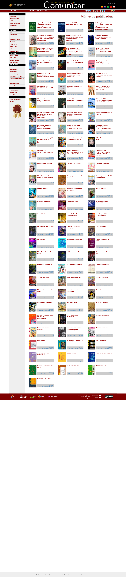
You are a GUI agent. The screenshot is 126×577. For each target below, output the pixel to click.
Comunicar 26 (109, 271)
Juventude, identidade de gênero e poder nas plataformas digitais (75, 62)
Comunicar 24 (80, 284)
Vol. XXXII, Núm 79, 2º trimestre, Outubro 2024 (45, 56)
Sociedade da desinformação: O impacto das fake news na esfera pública (75, 75)
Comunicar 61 (51, 132)
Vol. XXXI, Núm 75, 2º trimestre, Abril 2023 (75, 68)
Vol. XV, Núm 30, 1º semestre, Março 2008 (75, 259)
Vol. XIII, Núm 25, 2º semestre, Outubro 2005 (46, 285)
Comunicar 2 (110, 372)
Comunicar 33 (80, 246)
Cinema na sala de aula (102, 327)
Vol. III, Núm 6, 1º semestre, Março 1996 (76, 361)
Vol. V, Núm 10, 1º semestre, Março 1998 (46, 348)
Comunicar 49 (51, 182)
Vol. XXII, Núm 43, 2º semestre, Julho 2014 (46, 209)
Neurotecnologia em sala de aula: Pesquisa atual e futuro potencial (44, 62)
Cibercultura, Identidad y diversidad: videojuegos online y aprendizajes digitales (103, 37)
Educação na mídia (101, 340)
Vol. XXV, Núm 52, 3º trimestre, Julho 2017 (46, 171)
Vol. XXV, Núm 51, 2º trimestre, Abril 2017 (75, 171)
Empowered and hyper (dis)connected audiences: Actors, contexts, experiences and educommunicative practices (74, 51)
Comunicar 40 (51, 220)
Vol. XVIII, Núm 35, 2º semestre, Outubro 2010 (104, 234)
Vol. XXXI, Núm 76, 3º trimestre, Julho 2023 (46, 68)
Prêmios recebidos (14, 83)
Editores (32, 10)
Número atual (13, 16)
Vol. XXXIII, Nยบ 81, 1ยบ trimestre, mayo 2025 (75, 43)
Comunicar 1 (51, 385)
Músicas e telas (41, 239)
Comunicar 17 (109, 309)
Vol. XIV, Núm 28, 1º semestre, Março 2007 (46, 272)
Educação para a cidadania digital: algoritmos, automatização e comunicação (104, 62)
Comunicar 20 (109, 296)
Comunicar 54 (80, 157)
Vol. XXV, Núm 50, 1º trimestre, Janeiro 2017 (104, 171)
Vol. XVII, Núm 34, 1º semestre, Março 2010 (46, 247)
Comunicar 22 (51, 296)
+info (87, 574)
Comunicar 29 (109, 258)
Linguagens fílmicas (101, 226)
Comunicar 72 (80, 80)
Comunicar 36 (80, 233)
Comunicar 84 (80, 29)
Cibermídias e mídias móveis (74, 239)
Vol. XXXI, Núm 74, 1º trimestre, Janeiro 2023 (104, 68)
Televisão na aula (71, 353)
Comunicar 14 (109, 322)
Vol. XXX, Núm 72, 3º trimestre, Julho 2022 (75, 81)
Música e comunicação (102, 277)
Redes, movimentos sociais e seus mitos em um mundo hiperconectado (103, 88)
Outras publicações (14, 90)
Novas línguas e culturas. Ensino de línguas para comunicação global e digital (103, 50)
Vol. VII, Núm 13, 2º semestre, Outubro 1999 (46, 335)
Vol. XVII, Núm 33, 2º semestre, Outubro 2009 (75, 247)
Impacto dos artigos (14, 74)
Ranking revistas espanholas (17, 78)
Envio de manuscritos (15, 37)
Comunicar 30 (80, 258)
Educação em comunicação (74, 277)
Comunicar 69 (80, 93)
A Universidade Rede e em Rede (45, 226)
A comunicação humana (102, 315)
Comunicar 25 (51, 284)
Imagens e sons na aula (73, 365)
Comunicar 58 (51, 144)
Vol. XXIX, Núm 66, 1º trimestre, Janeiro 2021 (75, 106)
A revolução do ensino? (73, 201)
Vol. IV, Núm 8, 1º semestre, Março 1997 (105, 348)
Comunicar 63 (80, 119)
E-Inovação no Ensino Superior (75, 163)
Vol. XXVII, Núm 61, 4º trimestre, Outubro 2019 (45, 133)
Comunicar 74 (109, 67)
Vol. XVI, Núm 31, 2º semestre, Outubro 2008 (46, 259)
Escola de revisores (14, 60)
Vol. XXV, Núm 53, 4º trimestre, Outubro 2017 (104, 158)
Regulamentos (13, 34)
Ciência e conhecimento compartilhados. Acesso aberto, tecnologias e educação (75, 152)
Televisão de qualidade (43, 277)
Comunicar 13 (51, 334)
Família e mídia (41, 340)
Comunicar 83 (109, 29)
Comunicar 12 (80, 334)
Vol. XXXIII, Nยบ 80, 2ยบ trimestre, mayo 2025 (104, 43)
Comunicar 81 (80, 42)
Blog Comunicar (14, 62)
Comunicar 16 (51, 322)
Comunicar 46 (51, 195)
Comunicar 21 (80, 296)
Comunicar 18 (80, 309)
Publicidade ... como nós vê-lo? (104, 353)
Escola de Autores (14, 55)
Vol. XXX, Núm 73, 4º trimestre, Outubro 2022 (46, 81)
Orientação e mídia (101, 289)
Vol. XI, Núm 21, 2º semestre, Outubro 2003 (75, 297)
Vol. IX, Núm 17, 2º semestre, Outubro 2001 (104, 310)
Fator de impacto (14, 67)
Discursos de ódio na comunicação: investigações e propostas (104, 75)
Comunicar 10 (51, 347)
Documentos (13, 85)
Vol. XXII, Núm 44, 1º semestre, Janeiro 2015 (104, 196)
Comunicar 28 (51, 271)
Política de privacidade (15, 99)
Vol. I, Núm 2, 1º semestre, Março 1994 (105, 373)
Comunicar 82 (51, 42)
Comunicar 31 (51, 258)
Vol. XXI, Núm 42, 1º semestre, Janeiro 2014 (75, 209)
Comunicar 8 (110, 347)
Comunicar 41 (109, 208)
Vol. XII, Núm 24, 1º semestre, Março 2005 (75, 285)
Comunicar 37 (51, 233)
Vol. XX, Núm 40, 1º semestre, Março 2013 (46, 221)
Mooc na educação (101, 188)
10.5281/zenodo (111, 3)
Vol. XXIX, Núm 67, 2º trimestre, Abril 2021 (46, 106)
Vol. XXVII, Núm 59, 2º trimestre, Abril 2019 (104, 133)
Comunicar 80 (109, 42)
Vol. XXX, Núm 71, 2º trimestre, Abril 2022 (105, 81)
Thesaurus (12, 41)
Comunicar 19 (51, 309)
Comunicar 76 (51, 67)
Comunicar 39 (80, 220)
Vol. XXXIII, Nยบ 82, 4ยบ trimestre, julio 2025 (46, 43)
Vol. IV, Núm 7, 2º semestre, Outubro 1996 (46, 361)
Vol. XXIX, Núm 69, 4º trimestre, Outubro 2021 (75, 94)
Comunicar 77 (109, 55)
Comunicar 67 (51, 105)
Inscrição (12, 101)
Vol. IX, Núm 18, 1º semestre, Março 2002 (75, 310)
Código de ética (13, 44)
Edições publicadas (14, 18)
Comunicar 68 (109, 93)
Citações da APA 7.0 (14, 51)
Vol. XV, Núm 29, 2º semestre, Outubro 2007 (104, 259)
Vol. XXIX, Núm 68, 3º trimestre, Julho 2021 (104, 94)
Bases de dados (13, 69)
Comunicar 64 (51, 119)
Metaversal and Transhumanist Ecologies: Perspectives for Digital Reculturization (45, 50)
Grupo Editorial (13, 94)
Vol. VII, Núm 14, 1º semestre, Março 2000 (104, 323)
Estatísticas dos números (16, 76)
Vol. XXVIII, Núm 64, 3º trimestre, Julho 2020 (46, 120)
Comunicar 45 (80, 195)
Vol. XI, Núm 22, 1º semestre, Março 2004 (46, 297)
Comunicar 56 (109, 144)
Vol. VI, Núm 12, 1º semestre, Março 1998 (75, 335)
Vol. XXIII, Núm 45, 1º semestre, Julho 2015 (75, 196)
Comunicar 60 (80, 132)
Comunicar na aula (101, 365)
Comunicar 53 (109, 157)
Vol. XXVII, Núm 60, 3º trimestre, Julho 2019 (75, 133)
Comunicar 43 (51, 208)
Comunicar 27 (80, 271)
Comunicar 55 (51, 157)
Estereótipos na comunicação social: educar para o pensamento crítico (74, 329)
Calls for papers (13, 21)
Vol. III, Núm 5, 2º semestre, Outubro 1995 (105, 361)
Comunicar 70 (51, 93)
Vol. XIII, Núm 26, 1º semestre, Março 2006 (104, 272)
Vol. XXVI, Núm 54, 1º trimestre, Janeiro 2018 (75, 158)
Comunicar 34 (51, 246)
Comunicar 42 (80, 208)
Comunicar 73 (51, 80)
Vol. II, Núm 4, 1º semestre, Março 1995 (47, 373)
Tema (11, 32)
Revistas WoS (13, 81)
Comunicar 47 (109, 182)
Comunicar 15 (80, 322)
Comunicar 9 (81, 347)
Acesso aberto (13, 46)
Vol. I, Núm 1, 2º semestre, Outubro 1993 (46, 386)
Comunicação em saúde (102, 264)
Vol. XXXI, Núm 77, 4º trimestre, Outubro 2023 (104, 56)
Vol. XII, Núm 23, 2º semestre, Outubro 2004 (104, 285)
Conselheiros (42, 10)
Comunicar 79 (51, 55)
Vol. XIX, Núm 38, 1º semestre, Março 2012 (104, 221)
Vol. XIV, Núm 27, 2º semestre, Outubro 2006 (75, 272)
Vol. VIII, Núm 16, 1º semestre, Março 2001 (46, 323)
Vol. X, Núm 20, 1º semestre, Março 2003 (105, 297)
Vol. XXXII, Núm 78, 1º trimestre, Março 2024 (75, 56)
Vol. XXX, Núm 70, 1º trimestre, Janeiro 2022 (46, 94)
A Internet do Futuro (42, 188)
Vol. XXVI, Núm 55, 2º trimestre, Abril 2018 (46, 158)
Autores (52, 10)
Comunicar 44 (109, 195)
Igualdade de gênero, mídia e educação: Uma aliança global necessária (74, 114)
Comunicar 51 (80, 170)
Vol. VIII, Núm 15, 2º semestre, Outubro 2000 (75, 323)
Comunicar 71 (109, 80)
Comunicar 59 (109, 132)
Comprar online (13, 92)
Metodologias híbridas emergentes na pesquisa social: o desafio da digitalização (104, 100)
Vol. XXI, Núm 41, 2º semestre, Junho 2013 (104, 209)
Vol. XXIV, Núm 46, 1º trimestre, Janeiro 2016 (46, 196)
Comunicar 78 (80, 55)
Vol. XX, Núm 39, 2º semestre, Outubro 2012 (75, 221)
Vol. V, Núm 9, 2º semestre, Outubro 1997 (75, 348)
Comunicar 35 (109, 233)
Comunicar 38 (109, 220)
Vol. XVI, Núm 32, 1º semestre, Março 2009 (104, 247)
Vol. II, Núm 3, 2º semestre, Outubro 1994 (76, 373)
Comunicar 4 (51, 372)
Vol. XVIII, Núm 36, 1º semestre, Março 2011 (75, 234)
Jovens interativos (42, 213)
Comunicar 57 (80, 144)
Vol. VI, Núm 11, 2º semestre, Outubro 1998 (104, 335)
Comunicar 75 (80, 67)
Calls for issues (13, 25)
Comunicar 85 (51, 29)
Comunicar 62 (109, 119)
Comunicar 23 (109, 284)
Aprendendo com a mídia (43, 378)
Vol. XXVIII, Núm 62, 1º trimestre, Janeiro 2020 (104, 120)
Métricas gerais (13, 71)
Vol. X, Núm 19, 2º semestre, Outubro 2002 (46, 310)
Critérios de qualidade (15, 39)
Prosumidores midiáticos (43, 201)
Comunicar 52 (51, 170)
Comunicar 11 (109, 334)
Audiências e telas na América (74, 251)
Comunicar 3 (81, 372)
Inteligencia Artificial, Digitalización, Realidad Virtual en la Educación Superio (74, 24)
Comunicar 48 (80, 182)
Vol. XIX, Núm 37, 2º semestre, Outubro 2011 (46, 234)
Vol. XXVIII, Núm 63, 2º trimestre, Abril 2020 (75, 120)
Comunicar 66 (80, 105)
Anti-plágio (12, 48)
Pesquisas (12, 28)
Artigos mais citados (15, 23)
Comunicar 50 (109, 170)
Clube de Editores (14, 57)
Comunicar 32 (109, 246)
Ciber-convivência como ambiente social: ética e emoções (43, 100)
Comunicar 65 (109, 105)
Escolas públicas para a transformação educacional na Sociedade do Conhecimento (75, 100)
